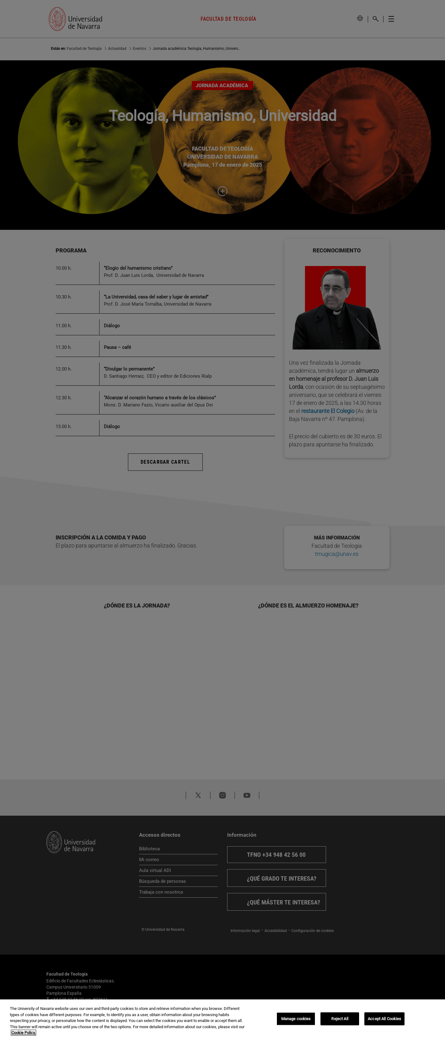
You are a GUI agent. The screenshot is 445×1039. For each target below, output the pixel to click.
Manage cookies (296, 1018)
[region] (222, 1019)
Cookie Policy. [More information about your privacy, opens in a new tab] (23, 1032)
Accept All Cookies (384, 1018)
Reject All (339, 1018)
